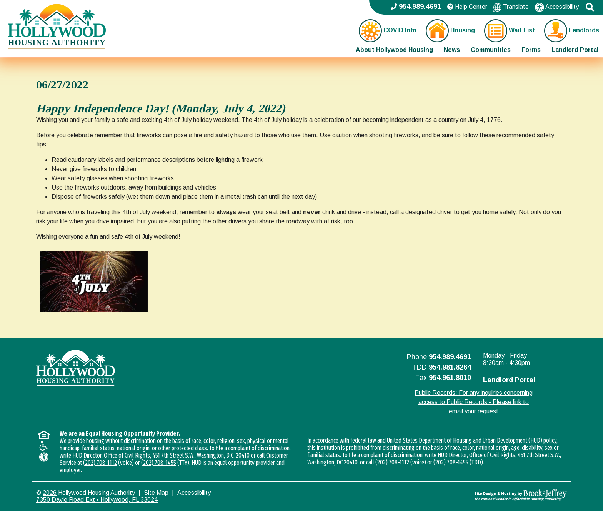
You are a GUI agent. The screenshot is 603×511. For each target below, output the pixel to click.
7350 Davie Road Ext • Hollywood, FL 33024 (97, 499)
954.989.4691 (450, 357)
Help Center (467, 6)
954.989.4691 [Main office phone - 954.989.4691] (416, 6)
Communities (491, 50)
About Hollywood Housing (394, 50)
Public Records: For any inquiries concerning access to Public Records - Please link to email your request (474, 401)
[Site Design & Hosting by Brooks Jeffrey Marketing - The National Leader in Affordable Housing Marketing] (500, 495)
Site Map (156, 492)
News (452, 50)
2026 (50, 492)
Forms (531, 50)
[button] (590, 7)
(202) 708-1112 (100, 462)
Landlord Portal (574, 50)
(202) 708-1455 (158, 462)
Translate (511, 7)
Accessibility (557, 7)
